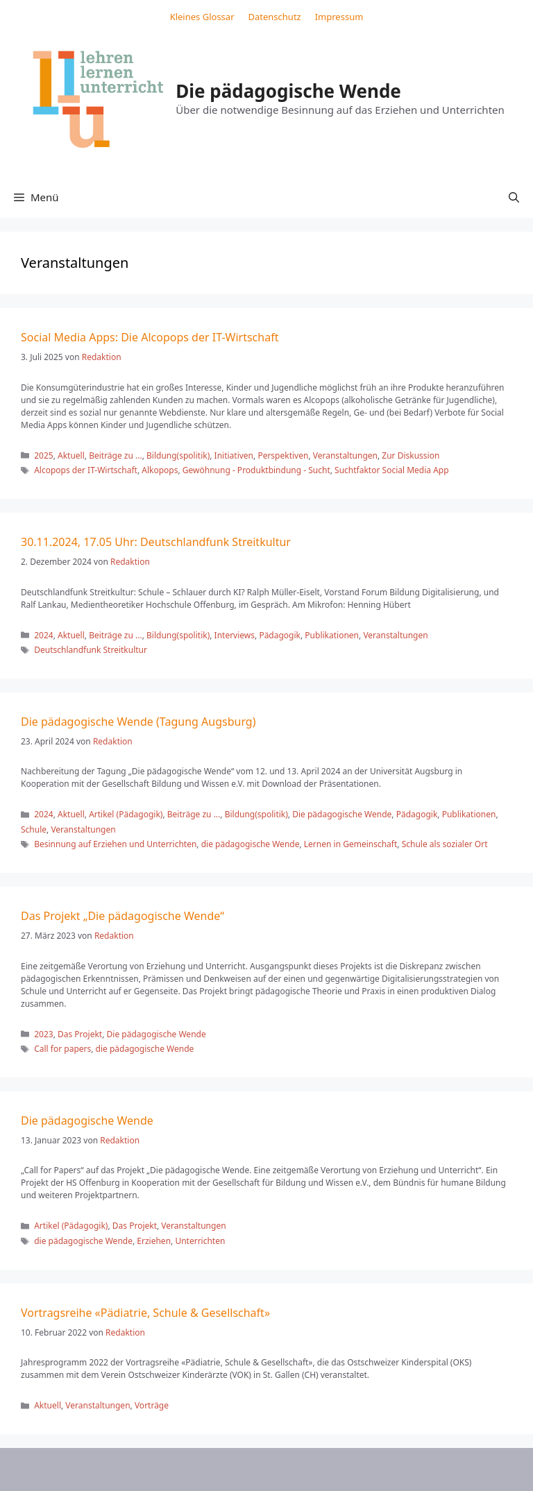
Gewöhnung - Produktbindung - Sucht (256, 470)
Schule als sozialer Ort (445, 844)
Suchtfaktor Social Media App (392, 470)
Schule (33, 829)
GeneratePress (380, 1469)
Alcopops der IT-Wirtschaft (85, 470)
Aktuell (71, 455)
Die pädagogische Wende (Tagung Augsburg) (138, 721)
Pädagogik (280, 635)
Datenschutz (274, 16)
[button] (514, 197)
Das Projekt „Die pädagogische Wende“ (122, 915)
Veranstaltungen (345, 455)
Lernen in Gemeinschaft (351, 844)
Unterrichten (200, 1241)
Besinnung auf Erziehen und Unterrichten (115, 844)
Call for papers (62, 1049)
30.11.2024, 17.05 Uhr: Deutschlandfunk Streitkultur (156, 541)
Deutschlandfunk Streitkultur (90, 650)
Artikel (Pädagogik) (125, 814)
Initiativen (233, 455)
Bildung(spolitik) (178, 455)
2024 (43, 635)
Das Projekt (80, 1034)
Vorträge (152, 1405)
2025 (43, 455)
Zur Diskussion (410, 455)
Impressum (339, 16)
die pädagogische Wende (250, 844)
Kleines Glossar (202, 16)
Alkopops (160, 470)
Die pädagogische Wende (288, 90)
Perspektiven (282, 455)
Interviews (234, 635)
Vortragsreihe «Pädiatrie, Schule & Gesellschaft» (145, 1312)
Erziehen (154, 1241)
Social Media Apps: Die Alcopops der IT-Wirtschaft (149, 337)
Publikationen (332, 635)
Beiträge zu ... (115, 455)
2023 (43, 1034)
